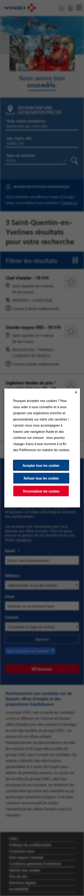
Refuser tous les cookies (41, 478)
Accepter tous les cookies (41, 465)
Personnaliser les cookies (41, 491)
